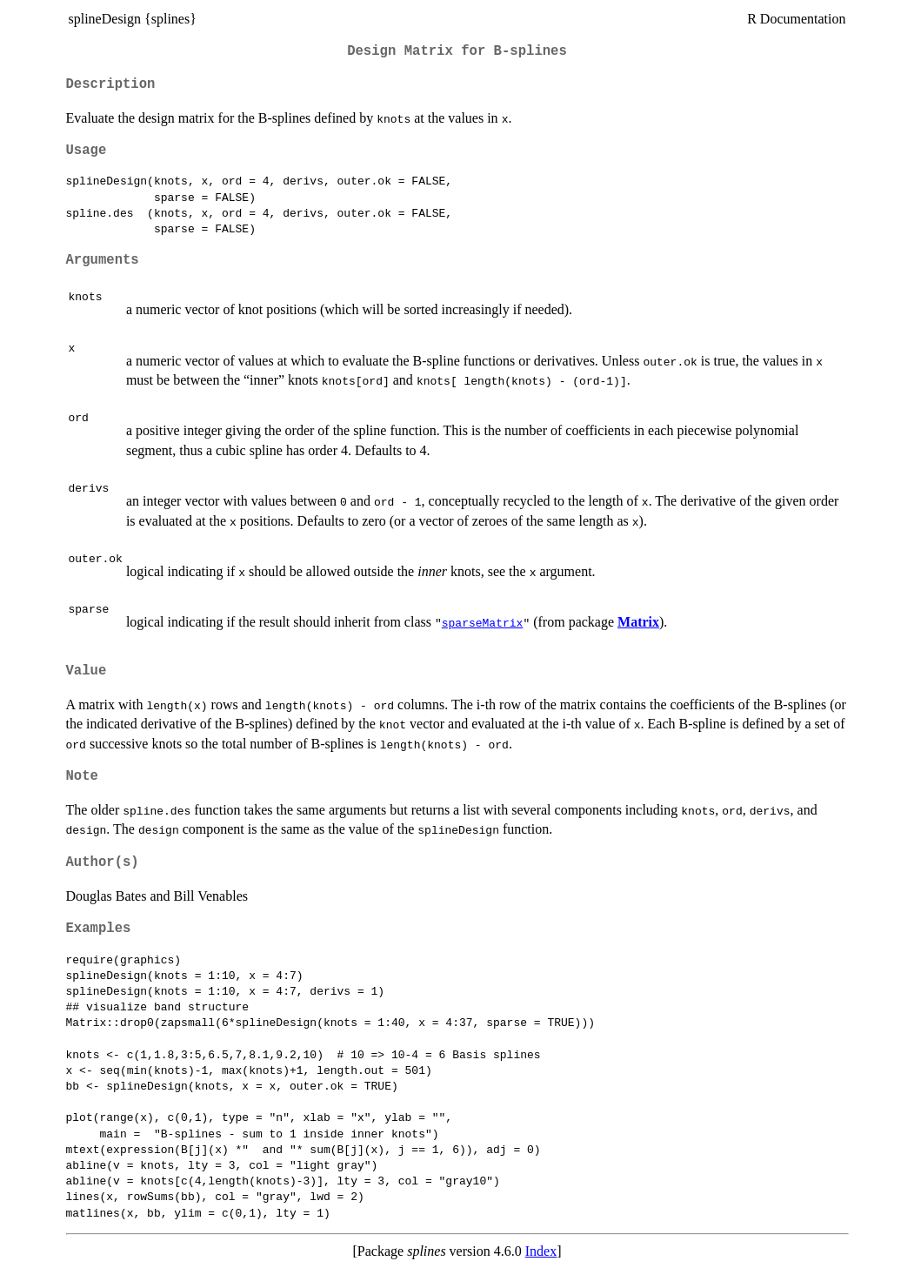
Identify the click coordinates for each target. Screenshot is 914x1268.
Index (541, 1251)
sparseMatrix (483, 622)
